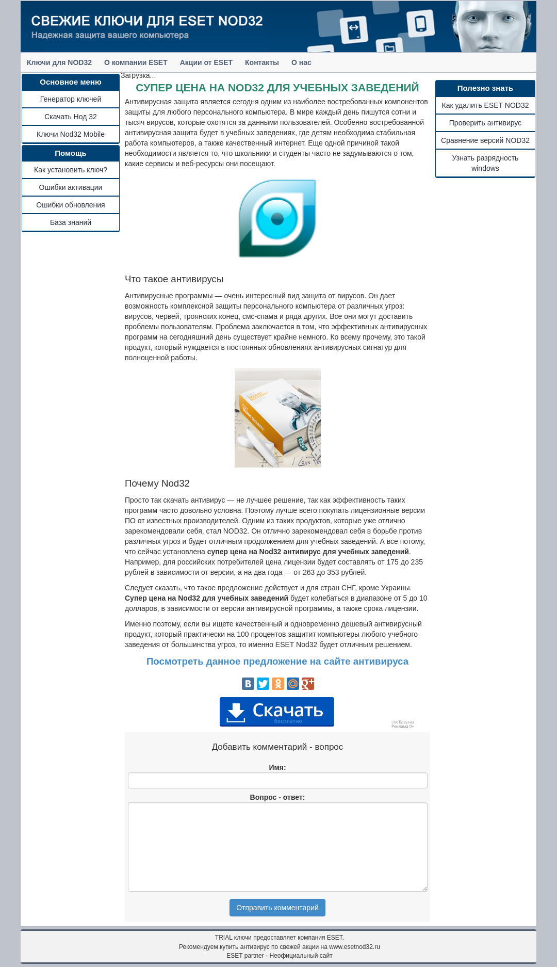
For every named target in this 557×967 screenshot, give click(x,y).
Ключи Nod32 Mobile (71, 134)
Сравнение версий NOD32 (485, 140)
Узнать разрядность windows (485, 163)
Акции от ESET (206, 62)
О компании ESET (136, 62)
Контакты (262, 62)
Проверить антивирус (485, 123)
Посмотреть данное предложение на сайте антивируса (277, 661)
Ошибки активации (71, 187)
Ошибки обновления (70, 205)
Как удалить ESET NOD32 (485, 105)
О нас (301, 62)
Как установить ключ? (70, 170)
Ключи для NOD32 (59, 62)
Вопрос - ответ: (277, 797)
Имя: (277, 767)
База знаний (70, 222)
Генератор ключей (70, 99)
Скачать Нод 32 (70, 116)
